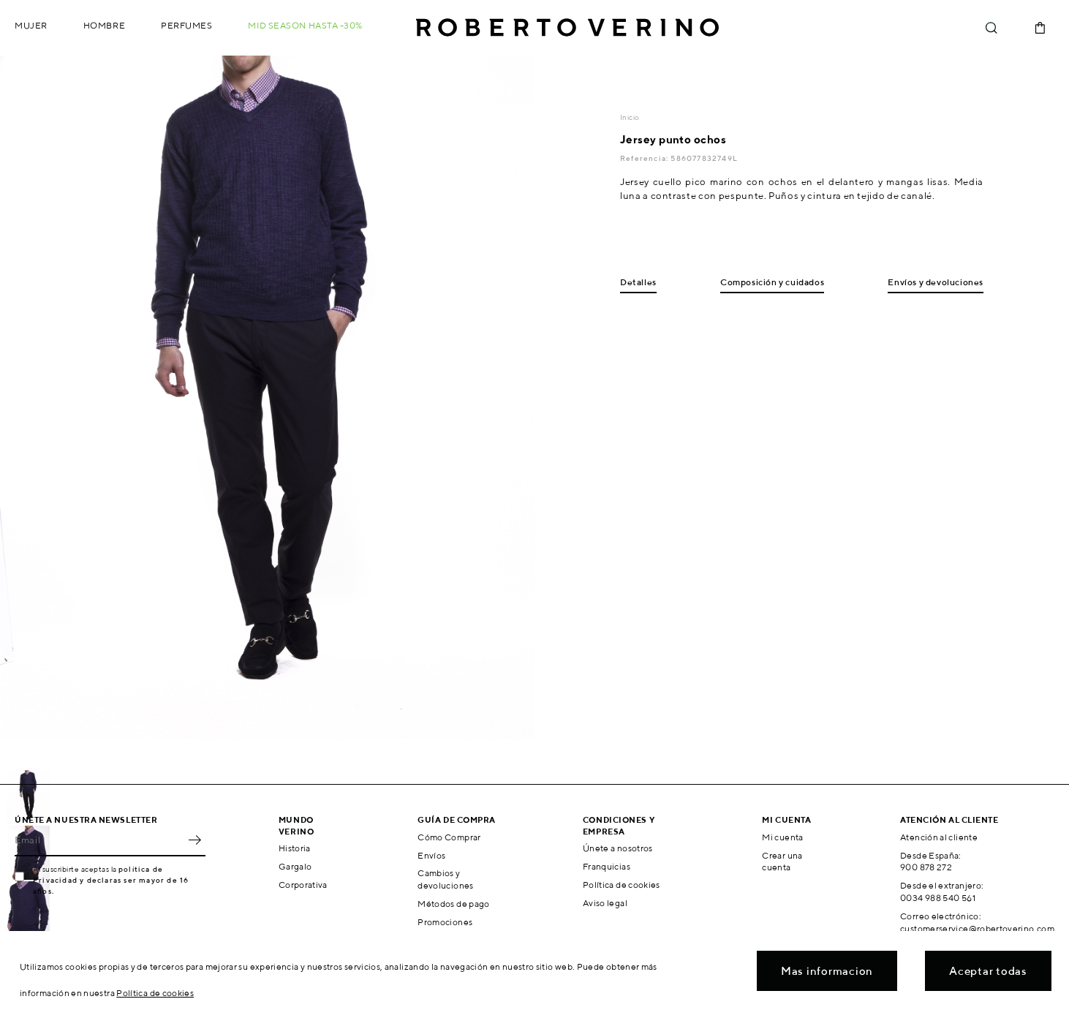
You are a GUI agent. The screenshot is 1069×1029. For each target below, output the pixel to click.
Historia (295, 848)
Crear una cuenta (782, 861)
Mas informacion (827, 971)
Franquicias (606, 866)
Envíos (431, 855)
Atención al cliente (939, 837)
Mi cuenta (782, 837)
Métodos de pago (453, 903)
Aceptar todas (988, 971)
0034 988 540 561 (937, 897)
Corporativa (303, 884)
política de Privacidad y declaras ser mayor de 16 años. (111, 879)
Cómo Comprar (449, 837)
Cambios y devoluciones (445, 879)
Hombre (104, 25)
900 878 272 (926, 867)
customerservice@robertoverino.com (977, 928)
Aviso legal (605, 902)
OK (194, 840)
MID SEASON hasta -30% (305, 25)
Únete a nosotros (618, 848)
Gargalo (295, 866)
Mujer (31, 25)
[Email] (99, 840)
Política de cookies (621, 884)
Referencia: (645, 158)
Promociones (445, 921)
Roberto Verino (567, 28)
